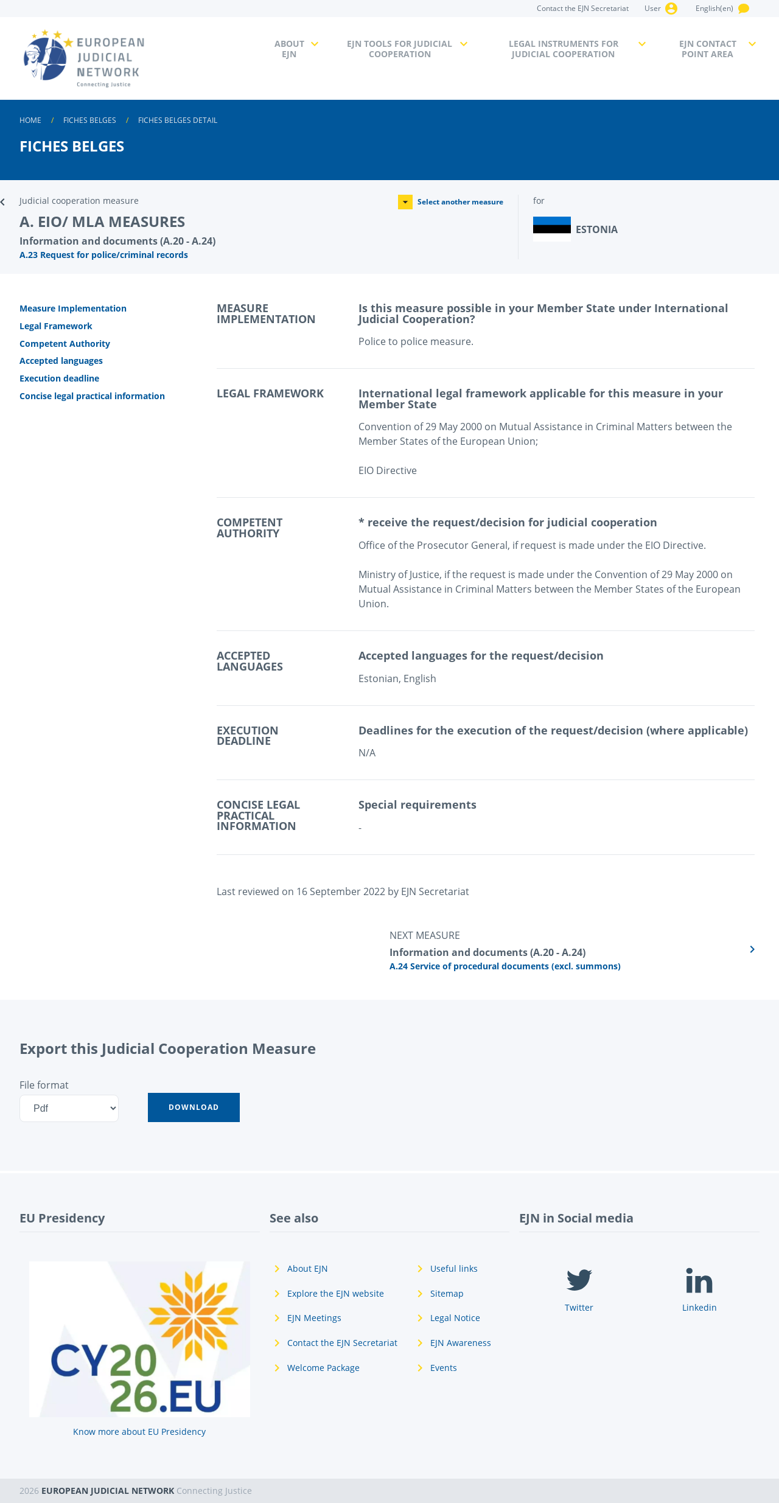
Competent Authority (64, 343)
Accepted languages (61, 360)
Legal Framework (56, 326)
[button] (194, 1107)
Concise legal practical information (92, 396)
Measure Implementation (73, 308)
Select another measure (450, 202)
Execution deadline (59, 378)
